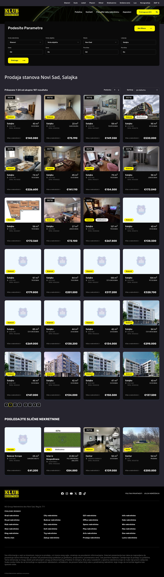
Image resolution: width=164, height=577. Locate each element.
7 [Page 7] (30, 404)
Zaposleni (127, 12)
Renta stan (9, 537)
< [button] (6, 404)
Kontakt (89, 12)
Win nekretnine (128, 524)
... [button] (22, 404)
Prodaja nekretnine (91, 537)
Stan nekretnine (12, 528)
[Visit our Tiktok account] (84, 493)
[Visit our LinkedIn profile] (80, 493)
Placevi (92, 3)
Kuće (76, 3)
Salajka (126, 42)
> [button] (38, 404)
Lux (135, 3)
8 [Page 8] (34, 404)
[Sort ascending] (114, 89)
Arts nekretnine (90, 532)
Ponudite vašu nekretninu (107, 12)
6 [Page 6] (25, 404)
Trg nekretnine (50, 532)
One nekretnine (128, 532)
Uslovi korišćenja (151, 493)
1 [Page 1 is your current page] (10, 404)
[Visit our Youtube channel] (71, 493)
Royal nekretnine (12, 519)
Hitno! (101, 3)
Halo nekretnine (129, 519)
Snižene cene (125, 3)
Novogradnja (145, 3)
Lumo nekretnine (129, 537)
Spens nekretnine (90, 524)
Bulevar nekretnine (52, 519)
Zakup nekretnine (51, 537)
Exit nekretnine (50, 528)
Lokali (83, 3)
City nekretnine (50, 515)
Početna (78, 12)
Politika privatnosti (133, 493)
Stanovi (67, 3)
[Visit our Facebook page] (62, 493)
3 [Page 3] (19, 404)
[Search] (156, 12)
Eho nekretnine (50, 524)
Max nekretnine (129, 528)
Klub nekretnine (11, 524)
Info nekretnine (129, 515)
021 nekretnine (89, 515)
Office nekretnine (90, 519)
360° (156, 3)
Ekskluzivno (111, 3)
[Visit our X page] (75, 493)
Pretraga (18, 60)
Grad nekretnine (12, 515)
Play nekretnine (90, 528)
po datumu (141, 89)
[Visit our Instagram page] (66, 493)
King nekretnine (11, 532)
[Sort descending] (118, 89)
